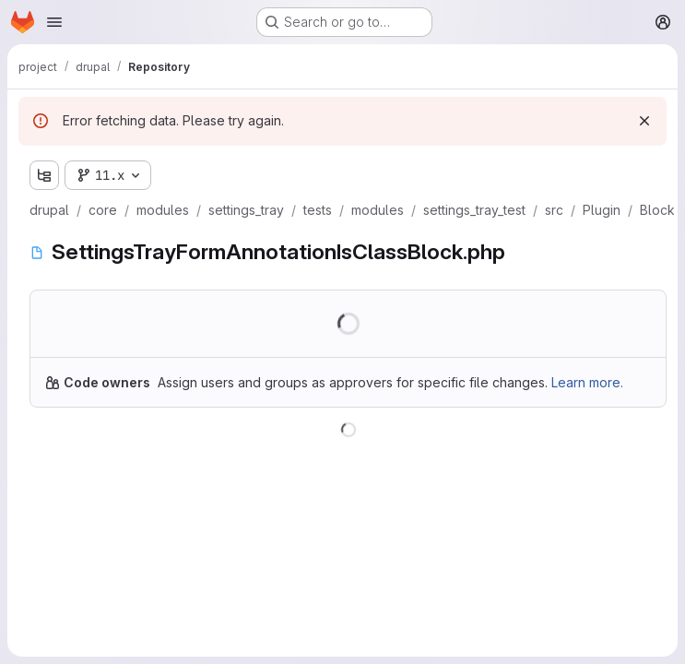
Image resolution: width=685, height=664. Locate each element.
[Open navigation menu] (54, 22)
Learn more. (587, 382)
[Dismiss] (644, 121)
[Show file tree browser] (44, 175)
